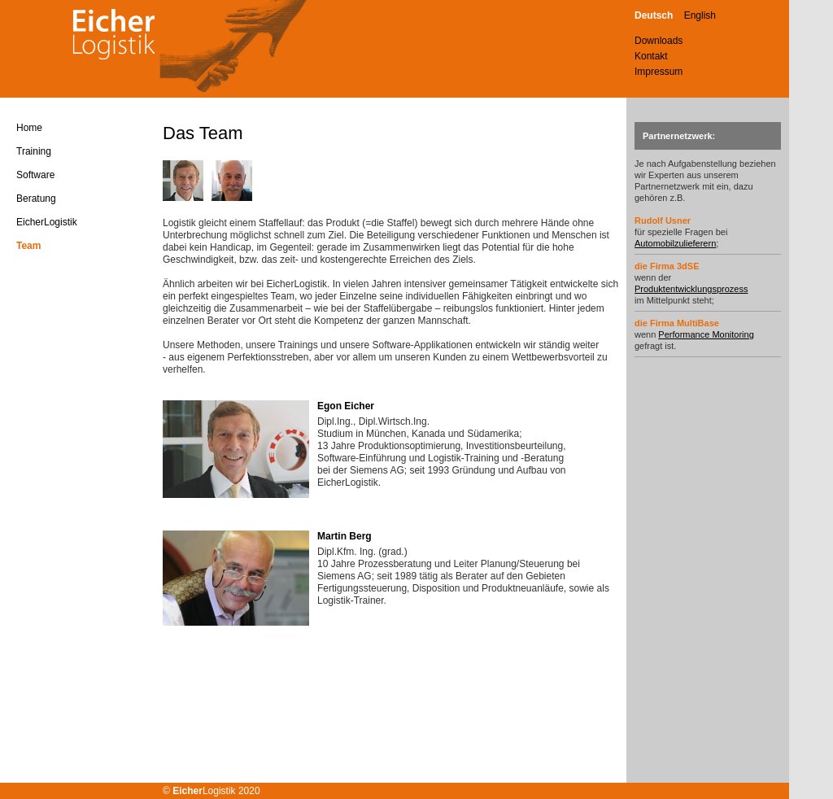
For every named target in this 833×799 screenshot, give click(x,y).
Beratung (36, 198)
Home (29, 127)
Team (28, 245)
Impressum (659, 71)
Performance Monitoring (705, 334)
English (700, 15)
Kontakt (651, 56)
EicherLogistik (46, 222)
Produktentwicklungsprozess (691, 289)
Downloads (659, 40)
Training (33, 151)
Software (35, 175)
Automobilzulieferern (675, 243)
